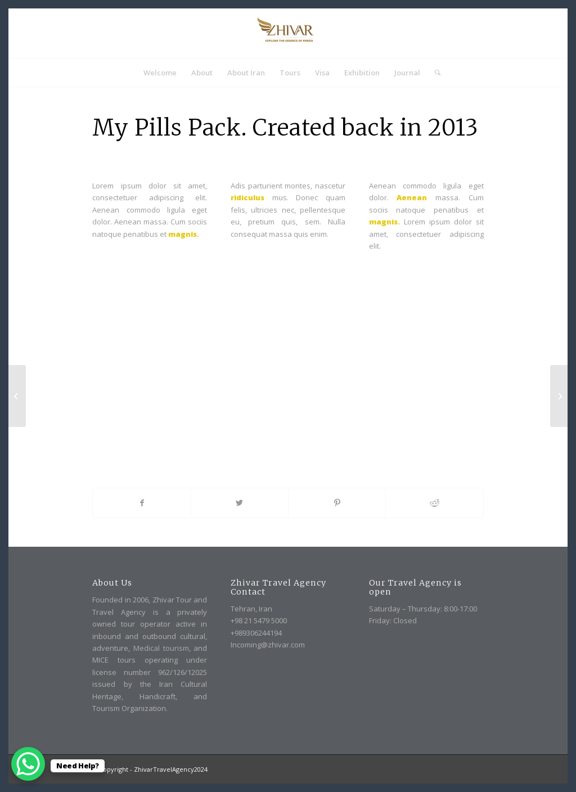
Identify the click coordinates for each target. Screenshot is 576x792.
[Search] (434, 72)
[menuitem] (160, 72)
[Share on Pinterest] (337, 503)
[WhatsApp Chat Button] (28, 764)
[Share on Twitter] (239, 503)
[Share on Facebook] (141, 503)
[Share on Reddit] (434, 503)
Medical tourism (161, 648)
